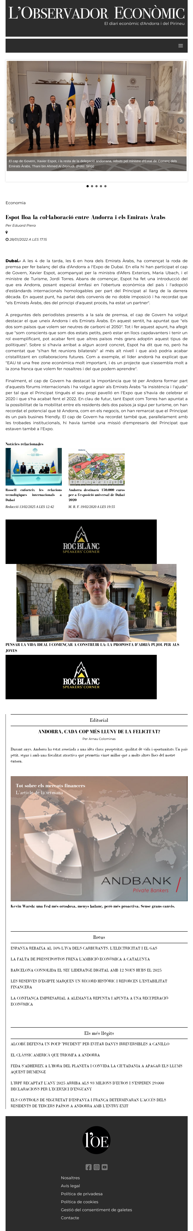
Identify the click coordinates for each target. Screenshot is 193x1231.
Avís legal (70, 1185)
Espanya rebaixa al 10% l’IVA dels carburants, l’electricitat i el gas (84, 948)
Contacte (70, 1217)
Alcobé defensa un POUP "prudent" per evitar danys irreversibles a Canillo (90, 1044)
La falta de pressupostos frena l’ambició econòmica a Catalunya (80, 959)
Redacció (12, 507)
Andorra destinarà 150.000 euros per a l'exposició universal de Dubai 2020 (96, 495)
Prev (12, 120)
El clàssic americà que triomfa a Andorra (55, 1055)
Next (180, 120)
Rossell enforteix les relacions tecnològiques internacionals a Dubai (34, 495)
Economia (16, 202)
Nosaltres (70, 1177)
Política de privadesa (82, 1193)
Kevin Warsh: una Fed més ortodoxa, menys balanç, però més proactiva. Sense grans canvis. (93, 906)
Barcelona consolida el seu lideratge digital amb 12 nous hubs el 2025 (86, 970)
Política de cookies (79, 1201)
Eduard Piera (24, 225)
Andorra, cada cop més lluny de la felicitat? (99, 731)
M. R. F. (74, 507)
